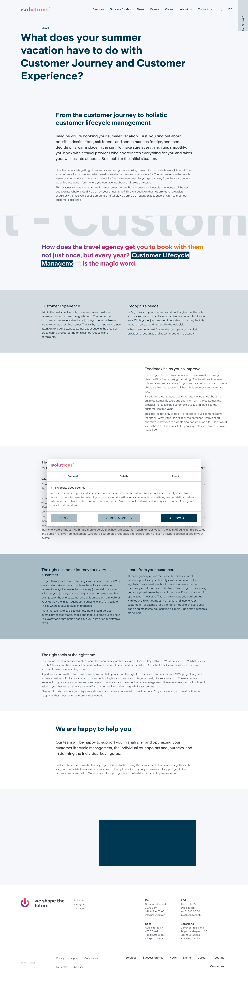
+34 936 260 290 (190, 938)
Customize (119, 518)
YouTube (79, 908)
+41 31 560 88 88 (154, 911)
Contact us (205, 9)
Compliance (91, 958)
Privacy (60, 958)
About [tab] (175, 476)
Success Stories (120, 9)
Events (154, 9)
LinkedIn (79, 900)
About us (186, 9)
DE (230, 9)
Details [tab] (124, 476)
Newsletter (62, 967)
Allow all (179, 518)
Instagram (79, 904)
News (140, 9)
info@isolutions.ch (155, 914)
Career (169, 9)
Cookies (78, 967)
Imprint (74, 958)
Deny (64, 518)
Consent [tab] (72, 476)
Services (98, 9)
